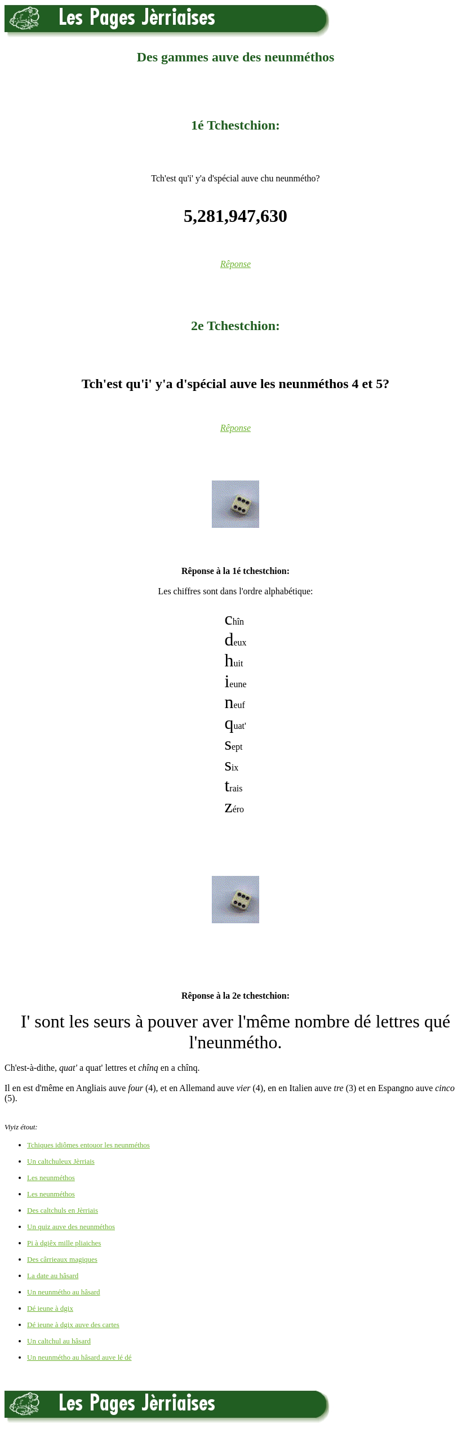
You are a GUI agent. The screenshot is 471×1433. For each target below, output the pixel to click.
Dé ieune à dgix (50, 1308)
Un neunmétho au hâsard (63, 1292)
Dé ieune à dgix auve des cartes (73, 1324)
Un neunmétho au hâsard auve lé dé (79, 1357)
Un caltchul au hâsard (59, 1341)
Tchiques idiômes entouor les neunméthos (88, 1145)
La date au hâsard (52, 1275)
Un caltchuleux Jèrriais (61, 1161)
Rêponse (235, 264)
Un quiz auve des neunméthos (71, 1226)
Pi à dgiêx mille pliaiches (64, 1243)
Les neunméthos (51, 1177)
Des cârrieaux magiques (62, 1259)
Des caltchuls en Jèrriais (62, 1210)
